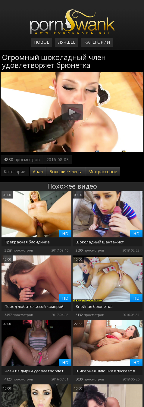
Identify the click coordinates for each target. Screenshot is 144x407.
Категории (97, 42)
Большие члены (65, 171)
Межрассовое (102, 171)
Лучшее (66, 42)
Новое (41, 42)
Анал (38, 171)
